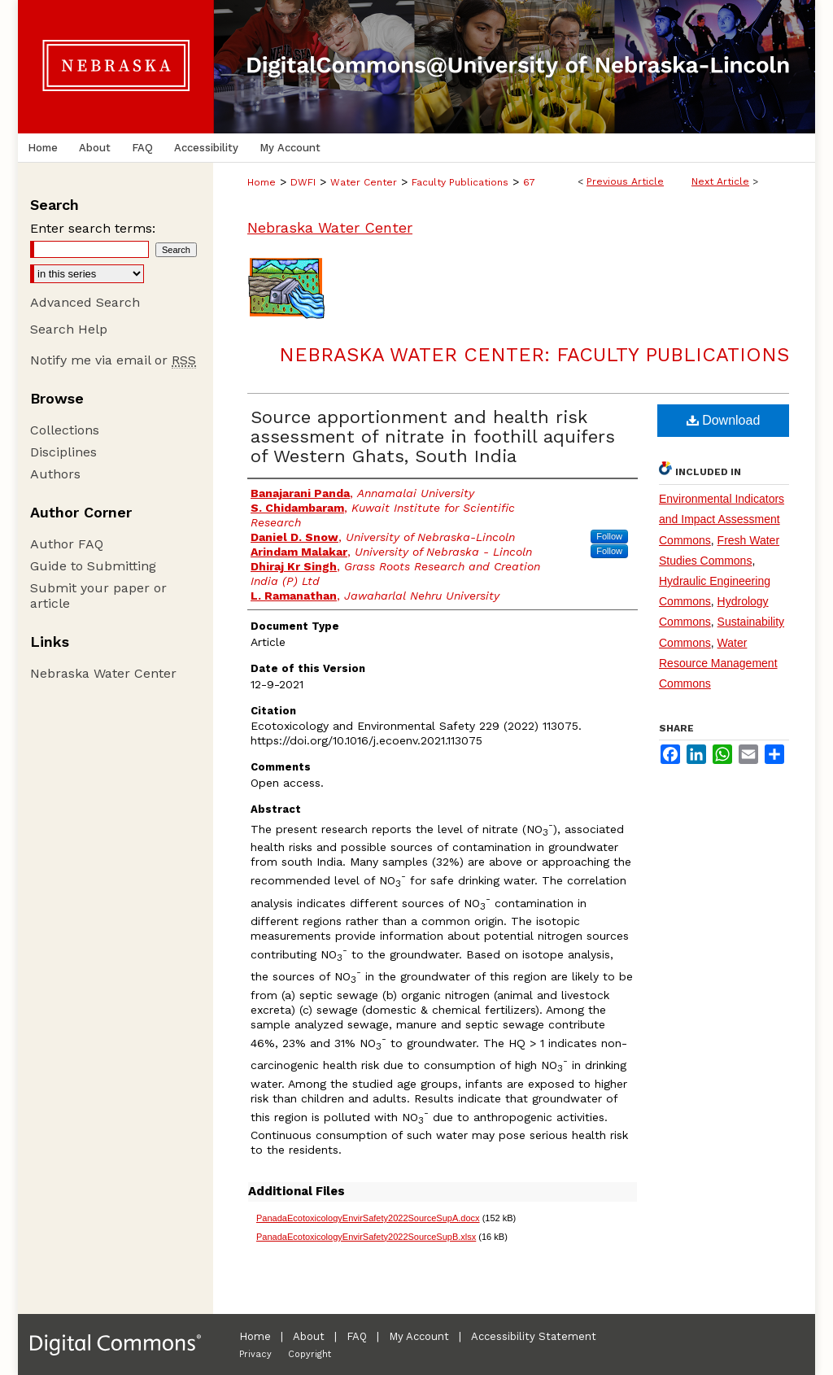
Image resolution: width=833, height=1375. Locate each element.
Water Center (363, 182)
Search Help (68, 329)
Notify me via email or (113, 360)
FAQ (357, 1336)
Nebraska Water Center (329, 227)
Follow (609, 536)
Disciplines (63, 452)
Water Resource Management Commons (718, 663)
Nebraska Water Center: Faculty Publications (534, 354)
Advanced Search (85, 302)
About (309, 1336)
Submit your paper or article (98, 595)
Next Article (720, 181)
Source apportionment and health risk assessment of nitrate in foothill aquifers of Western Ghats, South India (433, 436)
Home (261, 182)
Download (724, 420)
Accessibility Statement (533, 1336)
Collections (64, 430)
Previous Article (625, 181)
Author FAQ (66, 544)
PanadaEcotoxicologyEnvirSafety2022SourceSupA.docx (368, 1218)
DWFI (303, 182)
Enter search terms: (92, 228)
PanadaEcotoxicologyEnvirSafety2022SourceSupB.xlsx (366, 1237)
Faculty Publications (460, 182)
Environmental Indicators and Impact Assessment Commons (721, 519)
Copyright (309, 1354)
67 (529, 182)
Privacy (255, 1354)
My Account (419, 1336)
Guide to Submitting (93, 566)
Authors (55, 474)
